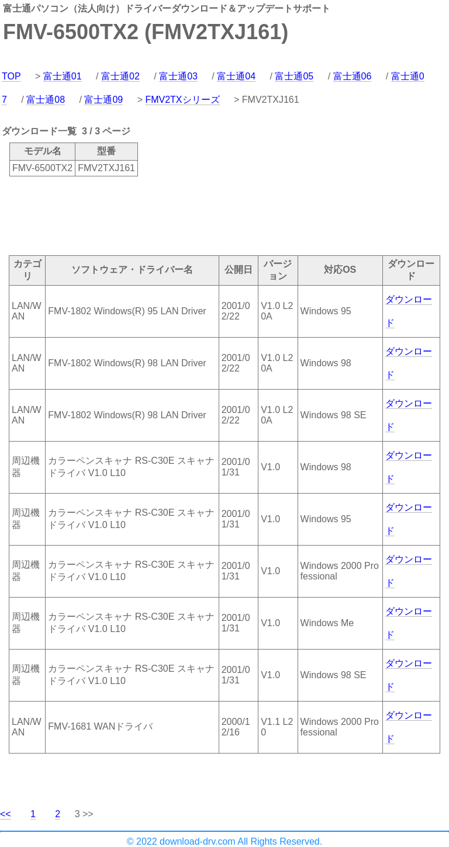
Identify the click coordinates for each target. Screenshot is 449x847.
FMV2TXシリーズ (182, 100)
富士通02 (120, 76)
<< (5, 814)
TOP (11, 76)
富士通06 (352, 76)
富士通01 (62, 76)
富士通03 (178, 76)
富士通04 (236, 76)
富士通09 (103, 100)
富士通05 (294, 76)
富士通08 (45, 100)
